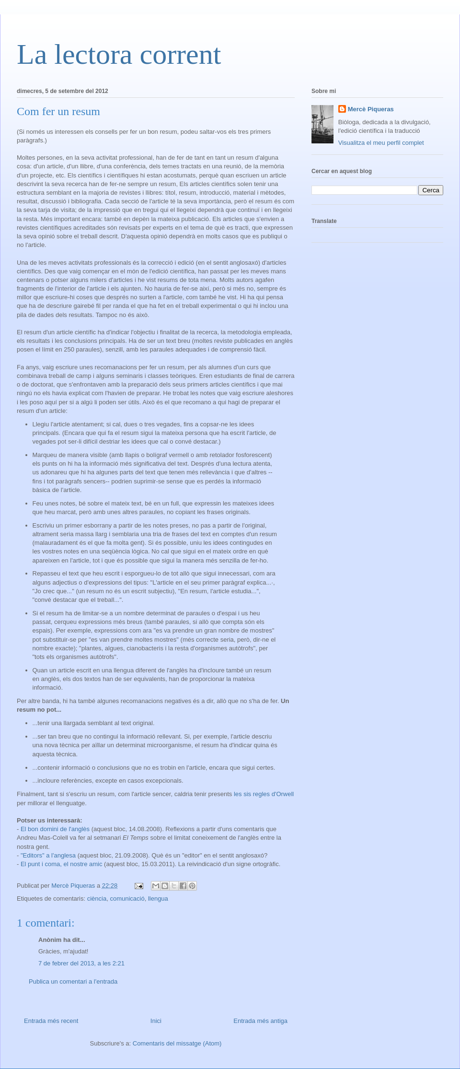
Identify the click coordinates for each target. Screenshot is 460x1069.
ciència (96, 898)
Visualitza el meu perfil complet (381, 142)
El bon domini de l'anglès (55, 829)
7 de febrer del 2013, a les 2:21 (81, 963)
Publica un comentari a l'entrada (73, 981)
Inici (155, 1020)
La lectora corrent (119, 54)
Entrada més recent (51, 1020)
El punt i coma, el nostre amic (62, 864)
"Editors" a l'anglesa (48, 855)
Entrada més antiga (260, 1020)
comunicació (127, 898)
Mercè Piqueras (371, 109)
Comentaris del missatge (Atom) (177, 1043)
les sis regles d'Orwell (264, 794)
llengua (158, 898)
